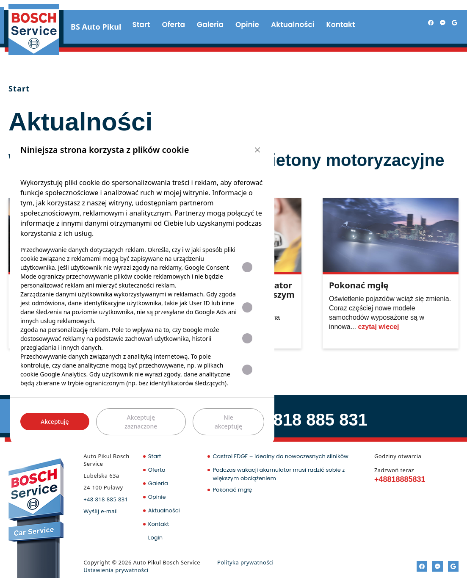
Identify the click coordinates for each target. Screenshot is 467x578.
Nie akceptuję (228, 421)
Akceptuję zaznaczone (140, 421)
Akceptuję (55, 422)
